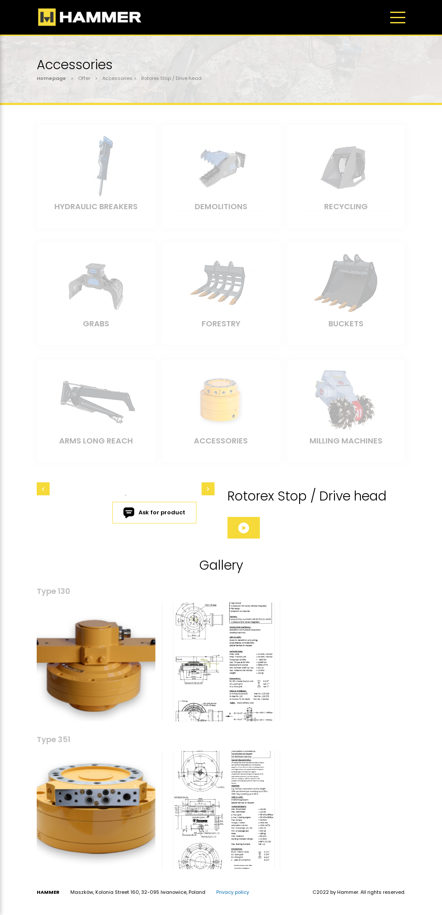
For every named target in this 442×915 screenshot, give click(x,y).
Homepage (51, 78)
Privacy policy (232, 892)
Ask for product (154, 512)
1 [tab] (125, 495)
